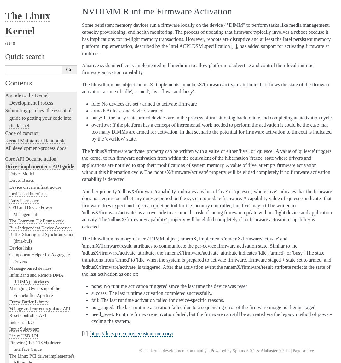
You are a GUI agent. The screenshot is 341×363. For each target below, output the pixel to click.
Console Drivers (24, 190)
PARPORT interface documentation (41, 291)
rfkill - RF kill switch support (35, 358)
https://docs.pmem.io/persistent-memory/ (131, 333)
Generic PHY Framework (32, 318)
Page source (303, 351)
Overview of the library (38, 352)
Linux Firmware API (28, 68)
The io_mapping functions (33, 237)
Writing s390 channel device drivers (42, 34)
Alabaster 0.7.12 (275, 351)
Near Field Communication (34, 122)
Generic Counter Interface (32, 257)
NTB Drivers (21, 277)
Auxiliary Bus (22, 169)
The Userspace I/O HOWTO (35, 61)
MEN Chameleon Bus (29, 271)
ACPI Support (22, 162)
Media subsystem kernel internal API (42, 109)
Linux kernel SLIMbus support (37, 136)
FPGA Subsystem (25, 156)
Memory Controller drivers (33, 264)
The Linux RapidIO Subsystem (37, 28)
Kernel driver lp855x (28, 176)
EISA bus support (25, 210)
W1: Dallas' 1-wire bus (30, 21)
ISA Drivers (20, 217)
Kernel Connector (25, 183)
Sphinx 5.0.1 (244, 351)
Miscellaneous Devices (30, 115)
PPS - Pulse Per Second (30, 298)
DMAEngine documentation (35, 129)
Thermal (17, 149)
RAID (14, 102)
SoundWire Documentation (34, 142)
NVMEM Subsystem (28, 284)
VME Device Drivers (28, 41)
